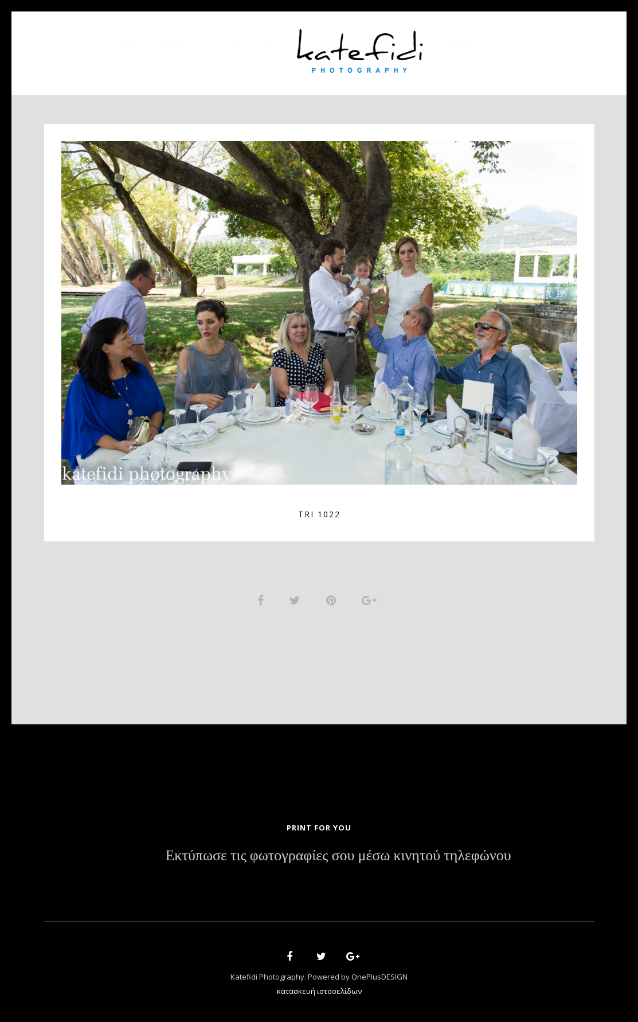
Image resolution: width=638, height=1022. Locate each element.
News (460, 46)
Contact (514, 46)
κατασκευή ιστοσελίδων (319, 991)
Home (125, 46)
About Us (180, 46)
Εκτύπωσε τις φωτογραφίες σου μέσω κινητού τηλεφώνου (338, 855)
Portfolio (247, 46)
